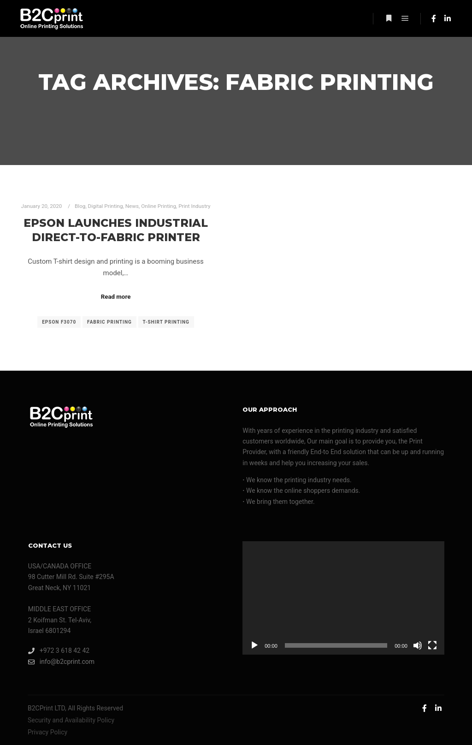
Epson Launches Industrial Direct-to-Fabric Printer (116, 230)
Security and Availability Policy (71, 720)
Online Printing (158, 206)
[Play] (254, 645)
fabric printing (109, 322)
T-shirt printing (166, 322)
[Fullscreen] (432, 645)
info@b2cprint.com (61, 661)
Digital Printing (105, 206)
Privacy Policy (47, 732)
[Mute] (417, 645)
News (132, 206)
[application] (343, 598)
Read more (116, 296)
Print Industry (194, 206)
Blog (80, 206)
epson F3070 (59, 322)
